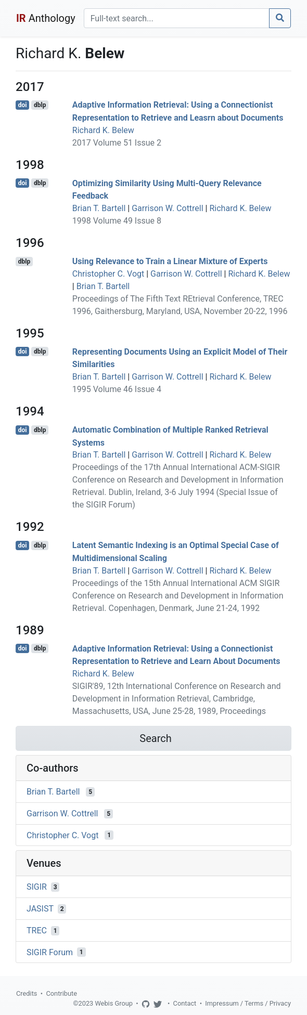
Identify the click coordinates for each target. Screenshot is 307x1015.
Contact (185, 1003)
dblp (40, 105)
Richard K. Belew (103, 130)
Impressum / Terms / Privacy (248, 1003)
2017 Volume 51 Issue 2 (116, 143)
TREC (37, 930)
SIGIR (37, 887)
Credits (26, 993)
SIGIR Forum (50, 952)
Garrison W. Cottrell (167, 208)
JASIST (40, 909)
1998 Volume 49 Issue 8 (116, 221)
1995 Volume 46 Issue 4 (116, 389)
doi (22, 105)
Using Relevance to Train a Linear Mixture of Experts (170, 261)
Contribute (61, 993)
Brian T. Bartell (99, 208)
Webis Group (114, 1003)
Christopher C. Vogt (108, 274)
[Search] (177, 18)
